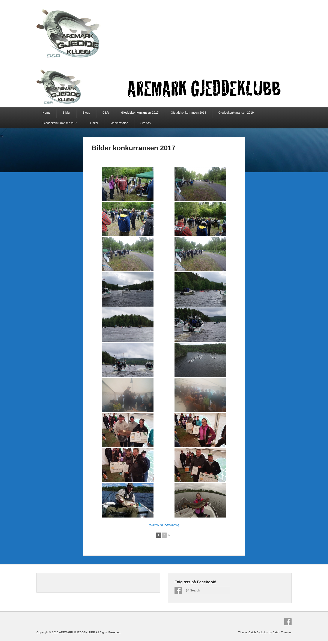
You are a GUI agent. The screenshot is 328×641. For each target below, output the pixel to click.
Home (46, 112)
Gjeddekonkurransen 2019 (236, 112)
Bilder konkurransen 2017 (133, 148)
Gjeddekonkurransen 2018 (188, 112)
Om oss (145, 123)
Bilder (66, 112)
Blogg (86, 112)
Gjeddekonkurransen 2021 (60, 123)
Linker (94, 123)
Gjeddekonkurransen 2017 (140, 112)
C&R (105, 112)
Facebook (178, 590)
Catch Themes (282, 632)
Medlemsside (119, 123)
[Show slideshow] (164, 525)
